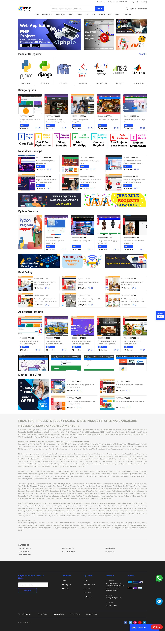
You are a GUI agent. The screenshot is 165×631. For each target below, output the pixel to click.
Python (70, 14)
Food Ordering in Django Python (108, 119)
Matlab (117, 14)
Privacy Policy (75, 613)
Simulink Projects (68, 551)
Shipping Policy (91, 613)
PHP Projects (110, 547)
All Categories (47, 14)
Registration (142, 9)
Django (79, 14)
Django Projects (68, 547)
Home (36, 14)
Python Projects (25, 547)
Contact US (127, 14)
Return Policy (42, 613)
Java (93, 14)
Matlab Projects (25, 554)
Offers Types (60, 14)
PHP (86, 14)
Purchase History (89, 584)
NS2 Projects (110, 551)
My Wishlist (87, 588)
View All (143, 54)
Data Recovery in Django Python (82, 240)
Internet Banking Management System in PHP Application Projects (81, 343)
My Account (87, 596)
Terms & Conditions (25, 613)
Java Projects (24, 551)
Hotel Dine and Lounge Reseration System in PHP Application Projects (54, 343)
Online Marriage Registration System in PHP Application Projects (107, 343)
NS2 (109, 14)
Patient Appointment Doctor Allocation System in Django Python (132, 162)
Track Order (100, 2)
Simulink (102, 14)
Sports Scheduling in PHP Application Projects (130, 401)
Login (132, 9)
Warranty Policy (58, 613)
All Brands (65, 588)
